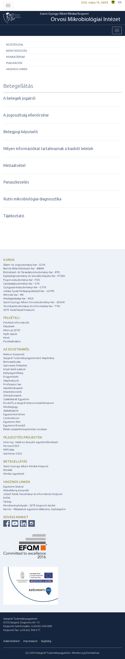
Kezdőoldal (14, 44)
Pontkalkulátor (12, 341)
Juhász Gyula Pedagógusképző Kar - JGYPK (28, 291)
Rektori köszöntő (13, 354)
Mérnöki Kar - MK (13, 294)
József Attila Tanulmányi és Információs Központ (32, 494)
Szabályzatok (10, 410)
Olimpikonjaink (12, 395)
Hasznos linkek (16, 69)
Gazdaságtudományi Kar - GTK (21, 283)
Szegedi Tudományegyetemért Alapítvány (28, 358)
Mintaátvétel (14, 165)
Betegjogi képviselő (20, 131)
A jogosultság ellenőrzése (26, 115)
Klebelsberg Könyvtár (16, 490)
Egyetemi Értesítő (14, 425)
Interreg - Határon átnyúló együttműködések (30, 442)
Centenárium (11, 418)
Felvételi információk (16, 322)
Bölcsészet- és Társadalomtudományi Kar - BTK (31, 272)
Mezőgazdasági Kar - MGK (18, 298)
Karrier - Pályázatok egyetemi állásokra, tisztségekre (34, 509)
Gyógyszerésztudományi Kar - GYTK (24, 287)
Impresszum (30, 641)
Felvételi (11, 318)
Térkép (7, 501)
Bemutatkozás (16, 50)
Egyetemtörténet (14, 414)
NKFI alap (8, 449)
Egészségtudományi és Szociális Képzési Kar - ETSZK (34, 275)
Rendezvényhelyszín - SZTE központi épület (29, 505)
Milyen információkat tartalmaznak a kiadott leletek (48, 148)
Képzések (8, 326)
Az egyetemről (16, 349)
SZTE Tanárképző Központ (19, 309)
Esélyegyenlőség (13, 372)
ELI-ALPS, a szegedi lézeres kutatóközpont (28, 402)
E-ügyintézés (10, 376)
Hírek (6, 337)
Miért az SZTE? (11, 330)
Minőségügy (10, 406)
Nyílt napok (10, 333)
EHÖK (6, 497)
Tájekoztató (13, 216)
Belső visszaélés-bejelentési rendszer (25, 429)
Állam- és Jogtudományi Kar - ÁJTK (24, 264)
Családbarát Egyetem (16, 399)
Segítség (46, 641)
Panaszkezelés (16, 182)
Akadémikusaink (13, 388)
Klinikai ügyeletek (13, 473)
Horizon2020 (11, 445)
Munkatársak (15, 56)
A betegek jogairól (19, 98)
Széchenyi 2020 (12, 453)
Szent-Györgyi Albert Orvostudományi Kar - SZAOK (34, 302)
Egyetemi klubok (13, 486)
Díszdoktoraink (12, 391)
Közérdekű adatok (14, 369)
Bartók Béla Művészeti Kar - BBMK (23, 268)
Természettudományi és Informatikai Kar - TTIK (31, 306)
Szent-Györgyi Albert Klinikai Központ (80, 17)
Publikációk (14, 63)
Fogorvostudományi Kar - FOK (21, 279)
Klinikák (7, 469)
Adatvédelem (11, 641)
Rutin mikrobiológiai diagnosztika (32, 199)
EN (119, 2)
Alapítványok (11, 380)
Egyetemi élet (11, 421)
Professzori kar (12, 384)
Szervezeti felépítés (15, 365)
